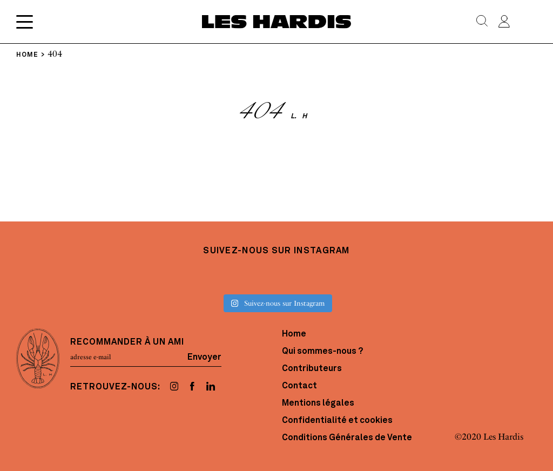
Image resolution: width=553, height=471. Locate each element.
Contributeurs (312, 369)
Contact (299, 386)
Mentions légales (318, 403)
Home (294, 334)
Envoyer (204, 357)
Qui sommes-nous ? (322, 351)
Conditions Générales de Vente (347, 438)
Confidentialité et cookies (337, 420)
